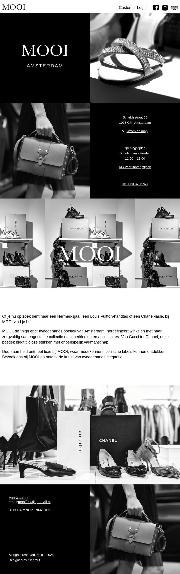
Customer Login (133, 8)
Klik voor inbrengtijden (135, 167)
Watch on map (134, 131)
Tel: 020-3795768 (135, 184)
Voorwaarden (19, 498)
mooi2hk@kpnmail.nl (34, 502)
